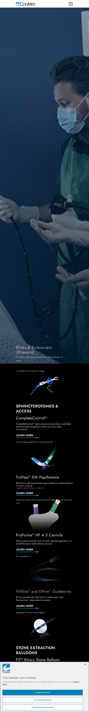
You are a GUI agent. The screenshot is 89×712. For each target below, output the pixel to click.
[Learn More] (30, 436)
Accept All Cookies (42, 692)
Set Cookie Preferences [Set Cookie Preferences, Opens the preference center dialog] (42, 700)
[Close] (85, 664)
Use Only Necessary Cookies (43, 707)
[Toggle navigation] (70, 3)
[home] (25, 4)
